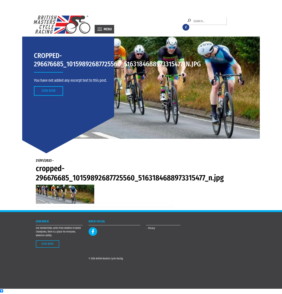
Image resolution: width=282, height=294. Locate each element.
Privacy (151, 228)
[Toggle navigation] (104, 29)
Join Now (49, 91)
